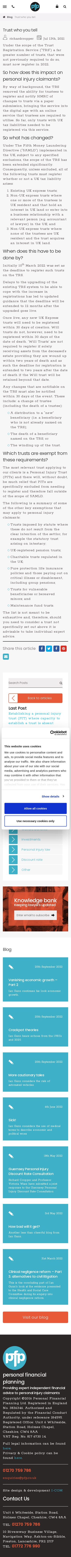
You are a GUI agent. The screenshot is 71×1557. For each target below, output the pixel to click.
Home (4, 17)
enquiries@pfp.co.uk (20, 1478)
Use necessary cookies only (35, 820)
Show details (50, 796)
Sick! (12, 1120)
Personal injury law (36, 849)
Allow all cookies (35, 808)
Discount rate (32, 859)
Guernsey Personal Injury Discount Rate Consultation (31, 1171)
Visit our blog (35, 1317)
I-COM (57, 1490)
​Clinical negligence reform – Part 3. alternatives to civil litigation (35, 1274)
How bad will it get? (25, 1226)
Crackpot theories (23, 1029)
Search (61, 683)
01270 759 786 (17, 1470)
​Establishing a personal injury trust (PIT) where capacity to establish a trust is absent (35, 718)
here (7, 1448)
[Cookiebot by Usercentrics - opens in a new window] (50, 732)
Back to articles (40, 698)
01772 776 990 (26, 1546)
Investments (31, 839)
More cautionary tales (26, 1075)
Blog (9, 17)
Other (26, 870)
